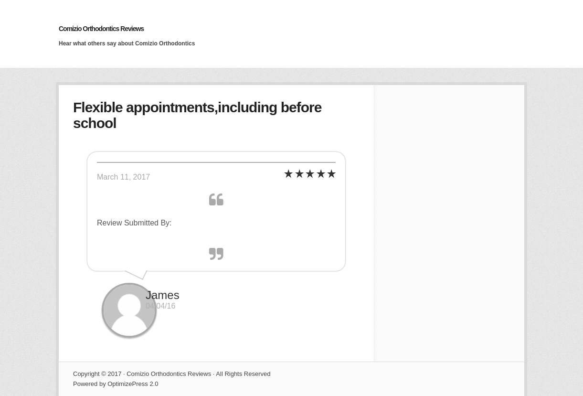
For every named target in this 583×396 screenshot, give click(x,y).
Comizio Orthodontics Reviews (101, 28)
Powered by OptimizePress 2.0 (115, 383)
